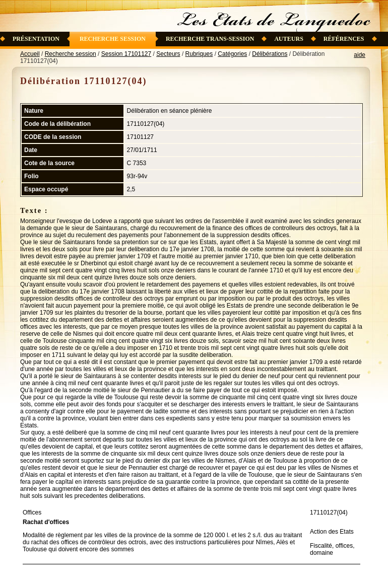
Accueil (30, 53)
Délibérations (269, 53)
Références (344, 38)
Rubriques (199, 53)
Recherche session (113, 38)
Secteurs (168, 53)
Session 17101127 (126, 53)
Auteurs (288, 38)
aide (359, 54)
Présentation (36, 38)
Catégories (232, 53)
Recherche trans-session (210, 38)
